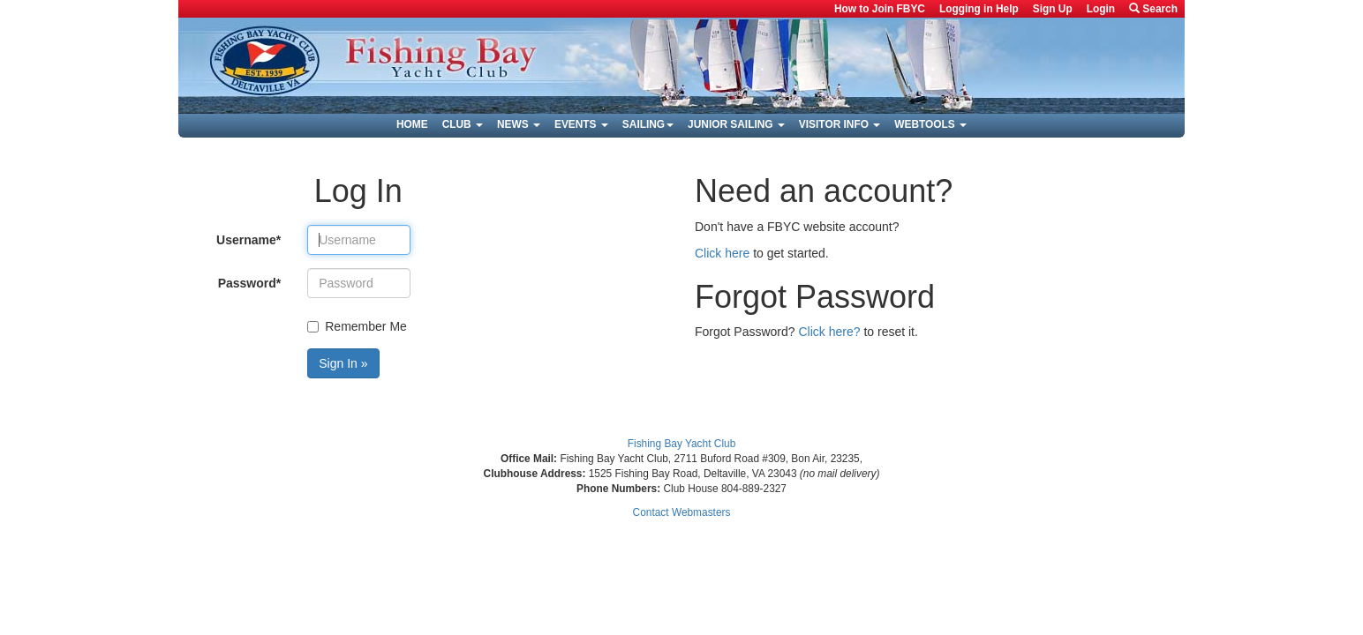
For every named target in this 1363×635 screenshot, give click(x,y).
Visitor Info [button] (839, 124)
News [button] (518, 124)
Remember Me (357, 326)
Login (1101, 9)
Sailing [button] (648, 124)
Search (1153, 9)
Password (250, 283)
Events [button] (581, 124)
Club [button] (462, 124)
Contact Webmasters (682, 512)
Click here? (830, 332)
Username (248, 240)
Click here (722, 253)
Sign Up (1053, 9)
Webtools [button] (930, 124)
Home (412, 124)
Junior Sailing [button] (736, 124)
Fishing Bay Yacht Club (682, 443)
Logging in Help (979, 9)
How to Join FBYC (879, 9)
